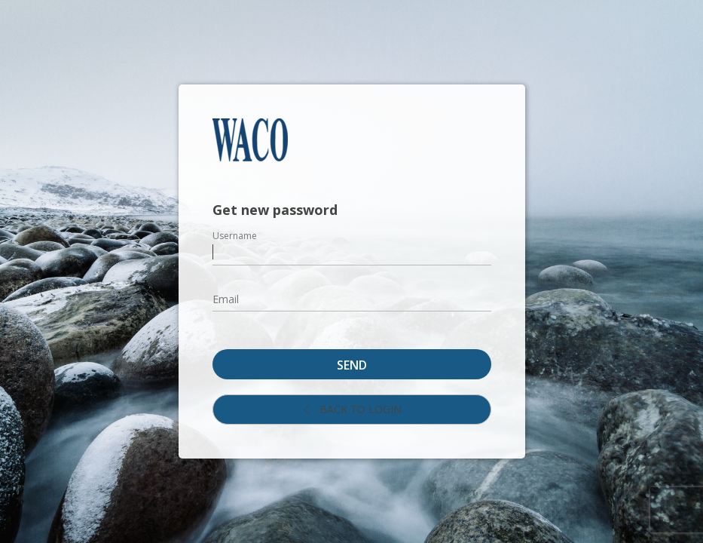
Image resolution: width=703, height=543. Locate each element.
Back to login (351, 409)
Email (225, 299)
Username (234, 235)
